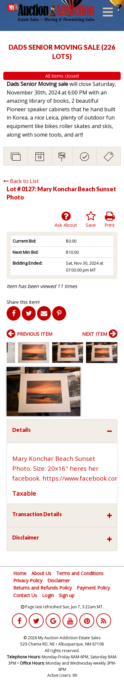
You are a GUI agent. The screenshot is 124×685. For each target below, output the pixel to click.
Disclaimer (58, 580)
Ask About (66, 219)
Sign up (66, 595)
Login (48, 595)
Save (91, 219)
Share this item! (23, 302)
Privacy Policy (27, 580)
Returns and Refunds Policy (42, 588)
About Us (41, 573)
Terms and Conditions (79, 573)
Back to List (21, 181)
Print (109, 219)
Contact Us (25, 595)
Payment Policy (93, 588)
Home (19, 573)
